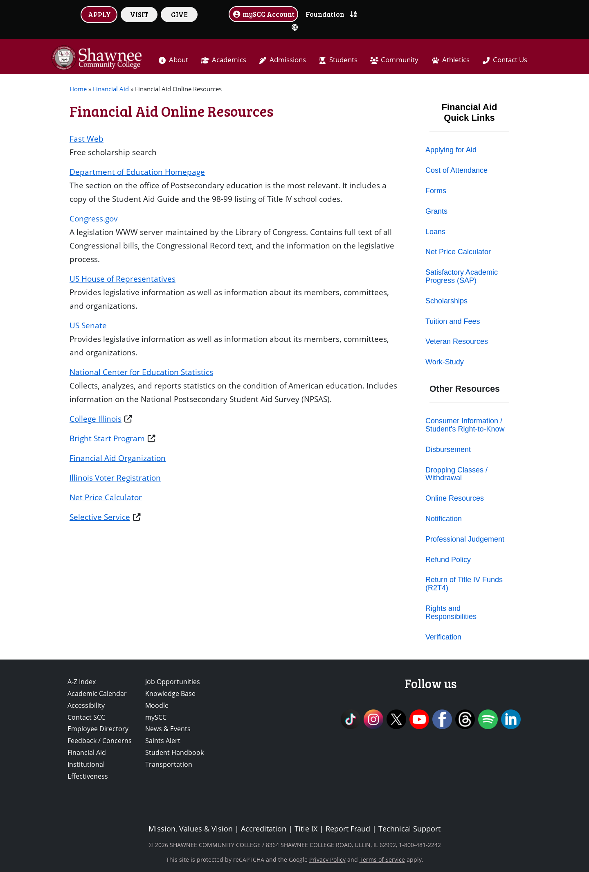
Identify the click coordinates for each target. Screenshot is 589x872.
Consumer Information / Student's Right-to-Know (465, 425)
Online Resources (454, 498)
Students (343, 59)
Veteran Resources (456, 341)
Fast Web (86, 138)
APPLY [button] (99, 14)
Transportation (168, 764)
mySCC (155, 717)
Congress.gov (94, 218)
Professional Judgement (464, 539)
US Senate (88, 325)
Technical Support (409, 829)
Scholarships (446, 301)
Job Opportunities (172, 681)
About (178, 59)
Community (399, 59)
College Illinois (95, 418)
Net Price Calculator (106, 497)
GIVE (179, 14)
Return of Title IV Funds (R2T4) (464, 584)
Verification (443, 637)
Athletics (456, 59)
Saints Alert (162, 740)
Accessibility (86, 705)
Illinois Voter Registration (115, 477)
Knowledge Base (170, 693)
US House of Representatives (122, 278)
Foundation (325, 14)
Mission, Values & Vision (190, 829)
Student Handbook (174, 752)
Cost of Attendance (456, 170)
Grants (436, 211)
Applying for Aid (451, 150)
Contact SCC (86, 717)
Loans (435, 232)
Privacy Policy (327, 859)
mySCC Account (263, 14)
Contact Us (510, 59)
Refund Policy (448, 560)
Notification (443, 519)
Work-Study (444, 362)
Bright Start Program (107, 438)
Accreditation (263, 829)
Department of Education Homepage (137, 172)
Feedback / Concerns (99, 740)
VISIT (139, 14)
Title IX (305, 829)
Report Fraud (348, 829)
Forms (435, 191)
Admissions (288, 59)
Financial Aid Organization (118, 458)
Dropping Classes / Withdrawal (456, 474)
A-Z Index (81, 681)
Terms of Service (382, 859)
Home (78, 89)
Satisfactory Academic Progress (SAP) (461, 276)
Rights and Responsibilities (451, 612)
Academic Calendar (97, 693)
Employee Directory (97, 728)
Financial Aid (111, 89)
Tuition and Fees (452, 321)
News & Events (168, 728)
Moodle (157, 705)
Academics (229, 59)
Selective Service (100, 517)
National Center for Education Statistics (141, 372)
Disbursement (448, 449)
